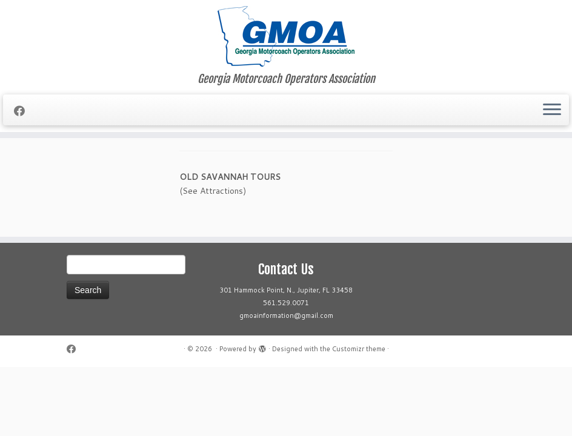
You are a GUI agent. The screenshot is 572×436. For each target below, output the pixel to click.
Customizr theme (358, 349)
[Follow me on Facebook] (23, 111)
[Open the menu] (552, 110)
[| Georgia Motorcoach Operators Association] (286, 36)
